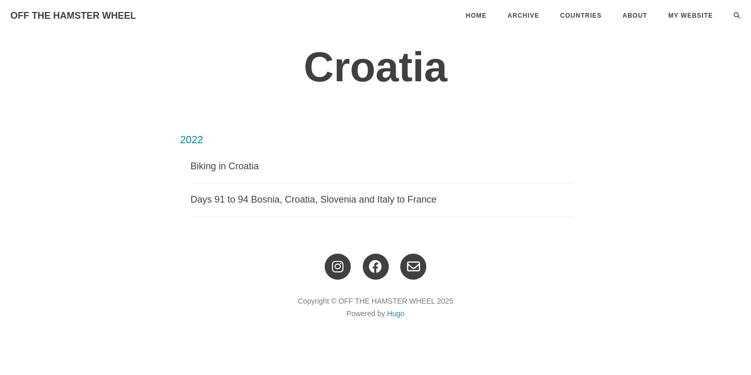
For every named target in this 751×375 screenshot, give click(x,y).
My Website (690, 15)
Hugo (395, 313)
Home (476, 15)
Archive (523, 15)
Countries (581, 15)
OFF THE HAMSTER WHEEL (73, 15)
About (635, 15)
